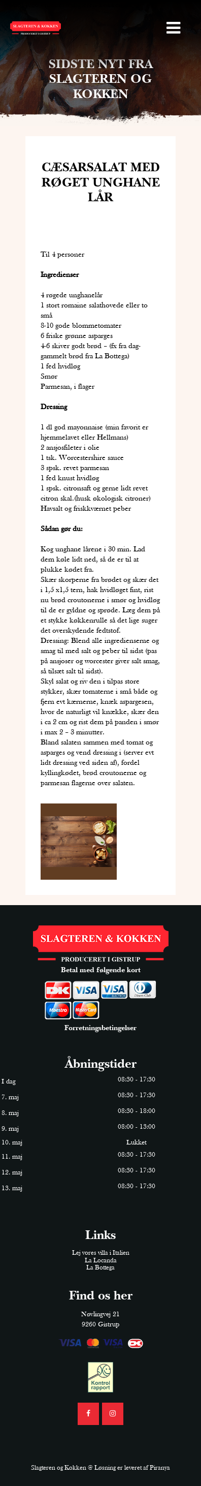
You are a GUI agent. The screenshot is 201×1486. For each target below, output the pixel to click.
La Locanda (101, 1260)
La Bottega (100, 1267)
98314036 (24, 5)
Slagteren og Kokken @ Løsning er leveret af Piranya (100, 1468)
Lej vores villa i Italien (100, 1253)
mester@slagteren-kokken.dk (89, 5)
